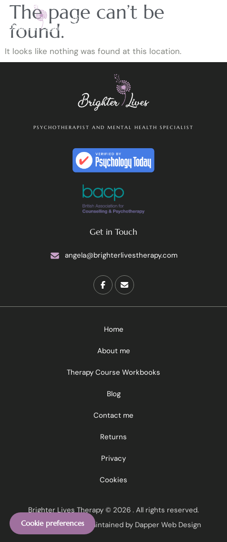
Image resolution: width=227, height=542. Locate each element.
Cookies (113, 480)
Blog (114, 394)
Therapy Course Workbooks (113, 372)
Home (114, 329)
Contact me (113, 415)
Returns (113, 437)
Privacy (113, 458)
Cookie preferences (52, 523)
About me (113, 351)
